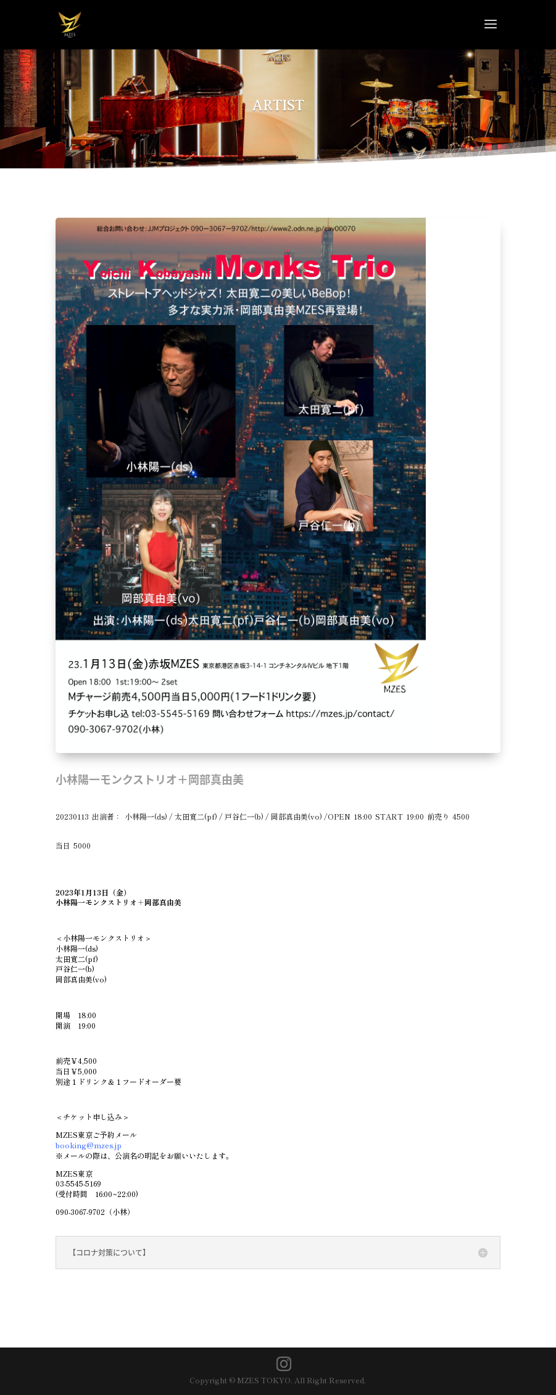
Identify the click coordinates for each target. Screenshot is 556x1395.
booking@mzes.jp (89, 1145)
